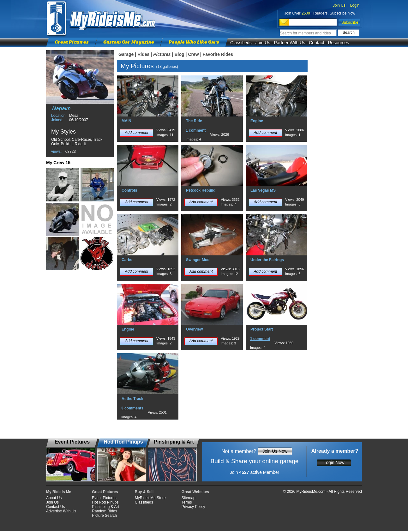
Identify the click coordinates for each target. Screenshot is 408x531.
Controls (129, 190)
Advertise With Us (61, 511)
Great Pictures (72, 42)
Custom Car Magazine (128, 42)
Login (354, 5)
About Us (54, 498)
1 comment (196, 130)
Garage (126, 54)
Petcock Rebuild (200, 190)
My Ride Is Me (58, 492)
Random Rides (104, 511)
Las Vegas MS (263, 190)
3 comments (132, 408)
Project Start (261, 329)
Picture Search (104, 515)
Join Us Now (274, 451)
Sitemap (188, 498)
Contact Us (55, 506)
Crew (193, 54)
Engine (256, 121)
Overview (194, 329)
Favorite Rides (218, 54)
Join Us (262, 42)
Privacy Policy (193, 506)
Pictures (162, 54)
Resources (338, 42)
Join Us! (339, 5)
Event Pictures (104, 498)
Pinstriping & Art (105, 506)
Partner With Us (289, 42)
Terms (187, 502)
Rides (143, 54)
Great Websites (195, 492)
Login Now (333, 462)
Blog (179, 54)
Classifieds (241, 42)
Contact (316, 42)
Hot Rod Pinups (105, 502)
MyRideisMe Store (150, 498)
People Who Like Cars (194, 42)
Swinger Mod (198, 260)
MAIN (126, 121)
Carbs (127, 260)
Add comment (136, 132)
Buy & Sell (144, 492)
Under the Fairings (267, 260)
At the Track (132, 399)
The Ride (194, 121)
